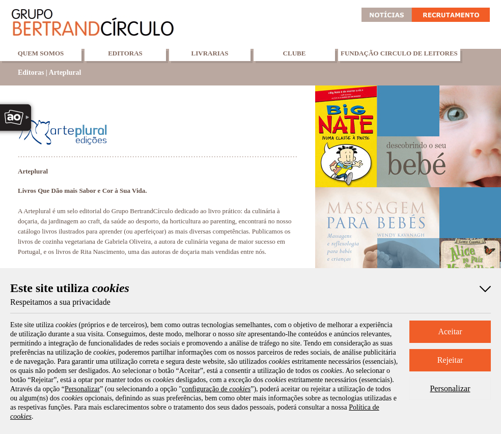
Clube (294, 53)
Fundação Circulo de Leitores (399, 53)
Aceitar (450, 331)
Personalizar (450, 388)
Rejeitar (450, 360)
